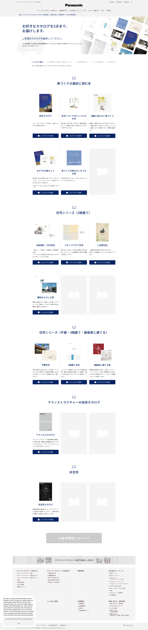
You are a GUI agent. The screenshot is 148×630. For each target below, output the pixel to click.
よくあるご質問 (52, 601)
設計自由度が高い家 (53, 580)
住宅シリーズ (113, 573)
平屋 (111, 590)
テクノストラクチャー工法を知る (58, 571)
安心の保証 (21, 584)
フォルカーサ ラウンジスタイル (119, 584)
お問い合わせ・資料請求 (116, 601)
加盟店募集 (82, 606)
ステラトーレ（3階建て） (117, 593)
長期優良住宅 (52, 575)
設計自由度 (21, 582)
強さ (19, 580)
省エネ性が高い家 (53, 578)
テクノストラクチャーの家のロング (27, 575)
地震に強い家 (52, 573)
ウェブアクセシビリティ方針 (38, 625)
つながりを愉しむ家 (115, 586)
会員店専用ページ (84, 610)
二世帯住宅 (113, 595)
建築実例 (81, 571)
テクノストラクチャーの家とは (26, 571)
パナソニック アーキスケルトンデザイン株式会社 (28, 2)
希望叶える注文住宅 (53, 582)
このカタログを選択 (45, 136)
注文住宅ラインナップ (116, 571)
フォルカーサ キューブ (116, 581)
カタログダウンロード (116, 606)
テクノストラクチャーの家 (25, 573)
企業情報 (81, 601)
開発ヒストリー (22, 587)
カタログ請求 (113, 608)
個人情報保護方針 (52, 625)
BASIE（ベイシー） (115, 575)
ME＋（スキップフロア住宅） (118, 588)
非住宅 (81, 608)
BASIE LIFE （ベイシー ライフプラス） (117, 578)
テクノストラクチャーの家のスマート (28, 578)
